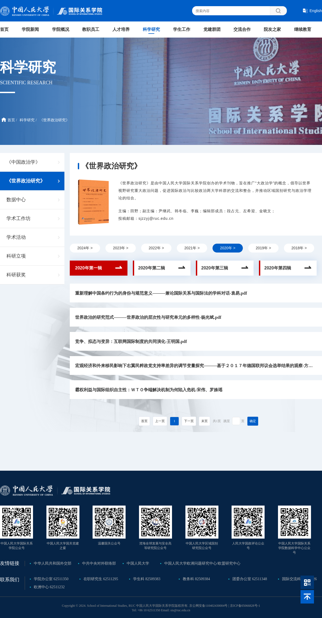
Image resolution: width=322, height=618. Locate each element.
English (316, 11)
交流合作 (242, 29)
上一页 (160, 421)
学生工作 (181, 29)
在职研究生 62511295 (100, 579)
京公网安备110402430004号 (208, 606)
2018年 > (299, 248)
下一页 (189, 421)
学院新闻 (30, 29)
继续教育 (302, 29)
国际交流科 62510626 (299, 579)
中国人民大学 (138, 563)
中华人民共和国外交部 (52, 563)
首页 (4, 29)
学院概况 (60, 29)
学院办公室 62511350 (51, 579)
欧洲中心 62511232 (49, 587)
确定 (253, 421)
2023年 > (120, 248)
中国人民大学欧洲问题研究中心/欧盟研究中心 (202, 563)
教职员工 (90, 29)
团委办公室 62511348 (249, 579)
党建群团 (212, 29)
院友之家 (272, 29)
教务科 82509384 (196, 579)
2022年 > (156, 248)
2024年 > (85, 248)
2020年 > (227, 248)
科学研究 (151, 29)
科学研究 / (28, 120)
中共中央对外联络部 (99, 563)
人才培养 (121, 29)
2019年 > (263, 248)
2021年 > (192, 248)
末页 (204, 421)
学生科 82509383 (146, 579)
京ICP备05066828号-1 (245, 606)
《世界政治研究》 (54, 120)
